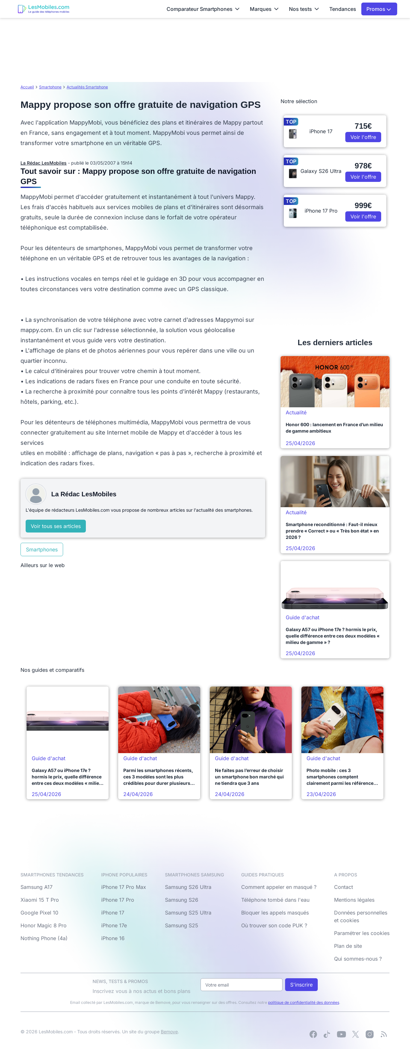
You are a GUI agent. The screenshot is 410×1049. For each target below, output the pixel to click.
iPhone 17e (114, 925)
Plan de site (348, 946)
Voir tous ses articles (56, 526)
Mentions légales (354, 900)
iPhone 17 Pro (117, 900)
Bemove (169, 1031)
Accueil (27, 87)
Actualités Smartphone (87, 87)
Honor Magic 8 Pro (43, 925)
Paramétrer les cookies (362, 933)
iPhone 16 (113, 938)
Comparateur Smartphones (203, 9)
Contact (343, 887)
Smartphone (50, 87)
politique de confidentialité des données (303, 1002)
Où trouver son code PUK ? (274, 925)
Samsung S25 (181, 925)
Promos (378, 9)
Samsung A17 (36, 887)
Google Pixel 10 (39, 912)
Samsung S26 (181, 900)
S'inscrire (301, 984)
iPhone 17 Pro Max (123, 887)
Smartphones (42, 549)
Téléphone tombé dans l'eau (275, 900)
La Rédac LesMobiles (43, 163)
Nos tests (304, 9)
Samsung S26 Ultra (188, 887)
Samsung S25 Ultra (188, 912)
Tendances (342, 9)
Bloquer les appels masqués (275, 912)
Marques (264, 9)
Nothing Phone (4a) (44, 938)
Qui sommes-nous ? (358, 958)
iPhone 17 (112, 912)
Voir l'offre (363, 137)
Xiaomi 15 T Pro (39, 900)
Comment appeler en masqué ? (278, 887)
